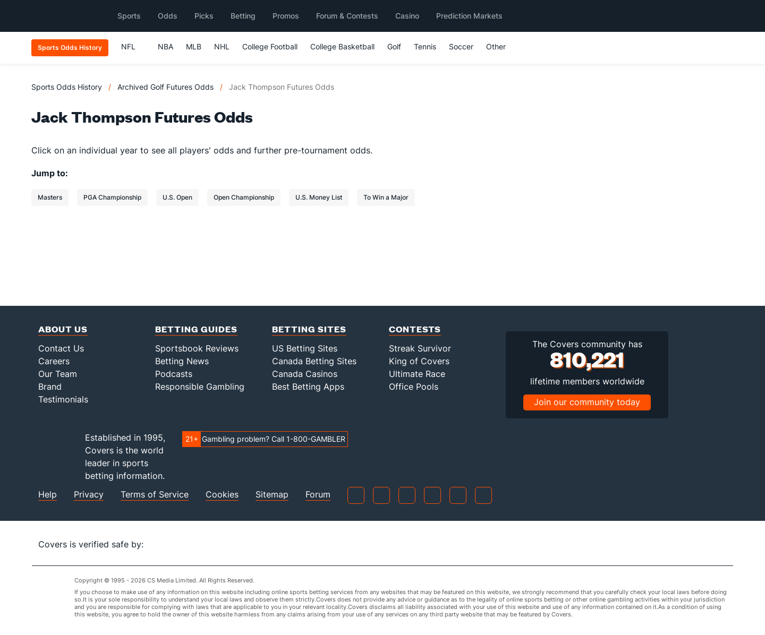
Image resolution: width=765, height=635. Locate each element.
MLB (193, 46)
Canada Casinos (304, 373)
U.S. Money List (318, 197)
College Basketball (342, 46)
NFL (133, 46)
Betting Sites (309, 329)
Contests (415, 329)
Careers (54, 361)
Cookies (222, 495)
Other (500, 46)
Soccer (461, 46)
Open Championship (244, 197)
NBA (165, 46)
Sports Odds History (66, 86)
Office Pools (413, 386)
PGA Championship (112, 197)
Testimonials (63, 399)
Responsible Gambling (199, 386)
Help (47, 495)
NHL (222, 46)
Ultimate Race (417, 373)
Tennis (425, 46)
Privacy (89, 495)
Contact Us (61, 348)
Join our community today (587, 402)
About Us (63, 329)
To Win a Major (386, 197)
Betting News (182, 361)
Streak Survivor (420, 348)
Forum (317, 495)
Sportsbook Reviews (197, 348)
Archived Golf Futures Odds (165, 86)
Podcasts (173, 373)
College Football (270, 46)
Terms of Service (155, 495)
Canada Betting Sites (314, 361)
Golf (394, 46)
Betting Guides (196, 329)
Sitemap (272, 495)
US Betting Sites (304, 348)
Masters (50, 197)
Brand (50, 386)
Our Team (57, 373)
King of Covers (419, 361)
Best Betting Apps (308, 386)
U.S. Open (177, 197)
